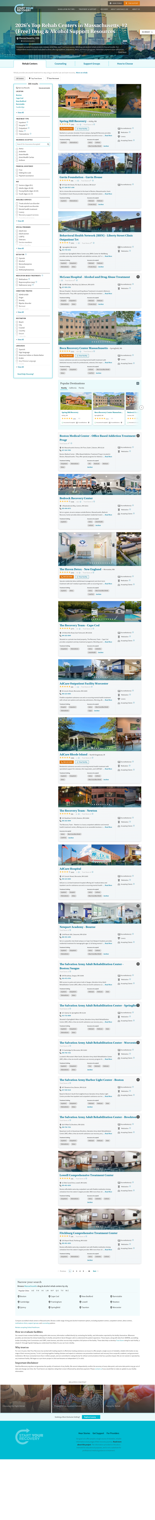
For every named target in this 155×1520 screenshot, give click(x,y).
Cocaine (22, 267)
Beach (21, 322)
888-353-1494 (66, 937)
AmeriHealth (23, 154)
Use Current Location (29, 41)
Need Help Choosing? (26, 374)
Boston (19, 95)
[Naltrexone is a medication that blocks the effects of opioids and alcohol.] (33, 284)
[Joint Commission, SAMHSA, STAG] (133, 284)
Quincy (23, 1307)
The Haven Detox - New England (80, 569)
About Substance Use (119, 9)
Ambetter (22, 151)
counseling (45, 1323)
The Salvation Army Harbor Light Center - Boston (92, 1080)
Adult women (24, 234)
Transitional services (26, 218)
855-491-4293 (66, 1185)
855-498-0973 (66, 508)
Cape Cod (19, 98)
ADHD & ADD (23, 295)
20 (89, 1271)
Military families (25, 245)
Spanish (22, 349)
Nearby (64, 388)
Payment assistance (26, 176)
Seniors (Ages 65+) (26, 185)
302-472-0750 (66, 978)
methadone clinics (21, 1323)
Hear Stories (117, 3)
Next (94, 1271)
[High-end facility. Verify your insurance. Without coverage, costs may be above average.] (80, 124)
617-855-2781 (66, 287)
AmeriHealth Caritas (26, 157)
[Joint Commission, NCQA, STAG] (133, 447)
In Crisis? (146, 32)
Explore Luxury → (91, 1417)
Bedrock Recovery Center (137, 412)
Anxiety (21, 300)
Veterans (22, 239)
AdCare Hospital (70, 868)
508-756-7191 (66, 1053)
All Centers (20, 78)
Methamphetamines (26, 270)
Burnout (22, 306)
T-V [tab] (62, 1290)
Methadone (23, 279)
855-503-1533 (67, 129)
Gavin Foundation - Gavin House (81, 177)
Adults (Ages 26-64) (26, 188)
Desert (21, 334)
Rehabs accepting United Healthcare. (27, 1327)
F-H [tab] (37, 1290)
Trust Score (120, 1340)
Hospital (22, 125)
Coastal (22, 328)
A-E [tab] (33, 1290)
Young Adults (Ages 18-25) (28, 191)
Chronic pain (24, 309)
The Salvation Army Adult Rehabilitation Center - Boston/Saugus (92, 966)
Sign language (24, 352)
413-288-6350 (67, 356)
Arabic (21, 358)
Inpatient (22, 122)
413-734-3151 (66, 250)
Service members (25, 242)
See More (106, 146)
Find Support (133, 3)
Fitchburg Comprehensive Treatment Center (89, 1233)
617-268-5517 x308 (68, 187)
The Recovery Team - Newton (78, 810)
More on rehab (81, 72)
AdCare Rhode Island (73, 754)
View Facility (83, 129)
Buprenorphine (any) (27, 282)
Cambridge (20, 107)
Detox (21, 131)
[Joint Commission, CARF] (133, 128)
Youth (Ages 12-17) (26, 194)
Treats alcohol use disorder (29, 203)
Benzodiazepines (25, 264)
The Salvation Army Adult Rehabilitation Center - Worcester (98, 1042)
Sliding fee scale (25, 173)
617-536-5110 (66, 1090)
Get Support (98, 1433)
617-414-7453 (66, 450)
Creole (21, 364)
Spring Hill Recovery (73, 121)
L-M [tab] (47, 1290)
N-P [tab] (52, 1290)
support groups (33, 1323)
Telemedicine (24, 134)
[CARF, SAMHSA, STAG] (133, 246)
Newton (116, 1302)
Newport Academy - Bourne (77, 927)
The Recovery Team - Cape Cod (79, 625)
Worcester (117, 1307)
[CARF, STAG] (133, 184)
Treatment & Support (87, 9)
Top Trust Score (36, 78)
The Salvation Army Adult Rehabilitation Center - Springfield (99, 1005)
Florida (81, 388)
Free (20, 170)
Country (22, 331)
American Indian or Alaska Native (31, 355)
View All (21, 112)
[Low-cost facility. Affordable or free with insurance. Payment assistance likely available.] (78, 180)
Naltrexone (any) (25, 285)
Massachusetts (30, 1286)
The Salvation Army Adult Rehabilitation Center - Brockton (98, 1117)
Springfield (55, 1307)
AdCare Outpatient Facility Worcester (84, 683)
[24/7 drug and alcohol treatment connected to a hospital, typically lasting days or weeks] (26, 125)
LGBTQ (21, 237)
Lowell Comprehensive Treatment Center (86, 1175)
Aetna (21, 149)
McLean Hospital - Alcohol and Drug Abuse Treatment (95, 277)
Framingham (21, 110)
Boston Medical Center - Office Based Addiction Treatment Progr (98, 438)
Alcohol (22, 261)
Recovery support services (29, 215)
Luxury (21, 212)
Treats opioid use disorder (29, 206)
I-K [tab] (42, 1290)
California (72, 388)
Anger (21, 297)
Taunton (85, 1307)
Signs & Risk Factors (66, 9)
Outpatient (23, 128)
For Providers (113, 1433)
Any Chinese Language (27, 361)
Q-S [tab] (57, 1290)
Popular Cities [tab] (24, 1291)
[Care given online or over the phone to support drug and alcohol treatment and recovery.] (30, 133)
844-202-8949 (67, 577)
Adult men (23, 231)
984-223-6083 (66, 694)
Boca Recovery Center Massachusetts (84, 348)
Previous (63, 1271)
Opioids (22, 258)
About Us (136, 9)
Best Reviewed (54, 78)
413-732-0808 (66, 1016)
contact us (98, 1369)
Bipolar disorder (25, 303)
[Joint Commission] (133, 355)
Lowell (85, 1302)
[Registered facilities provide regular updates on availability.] (134, 140)
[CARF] (133, 975)
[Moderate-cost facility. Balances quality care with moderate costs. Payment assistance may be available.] (79, 572)
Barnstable (20, 104)
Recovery (104, 9)
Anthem (22, 160)
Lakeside (22, 336)
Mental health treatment (28, 209)
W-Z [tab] (67, 1290)
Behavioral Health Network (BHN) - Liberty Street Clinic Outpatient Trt (96, 237)
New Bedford (21, 101)
